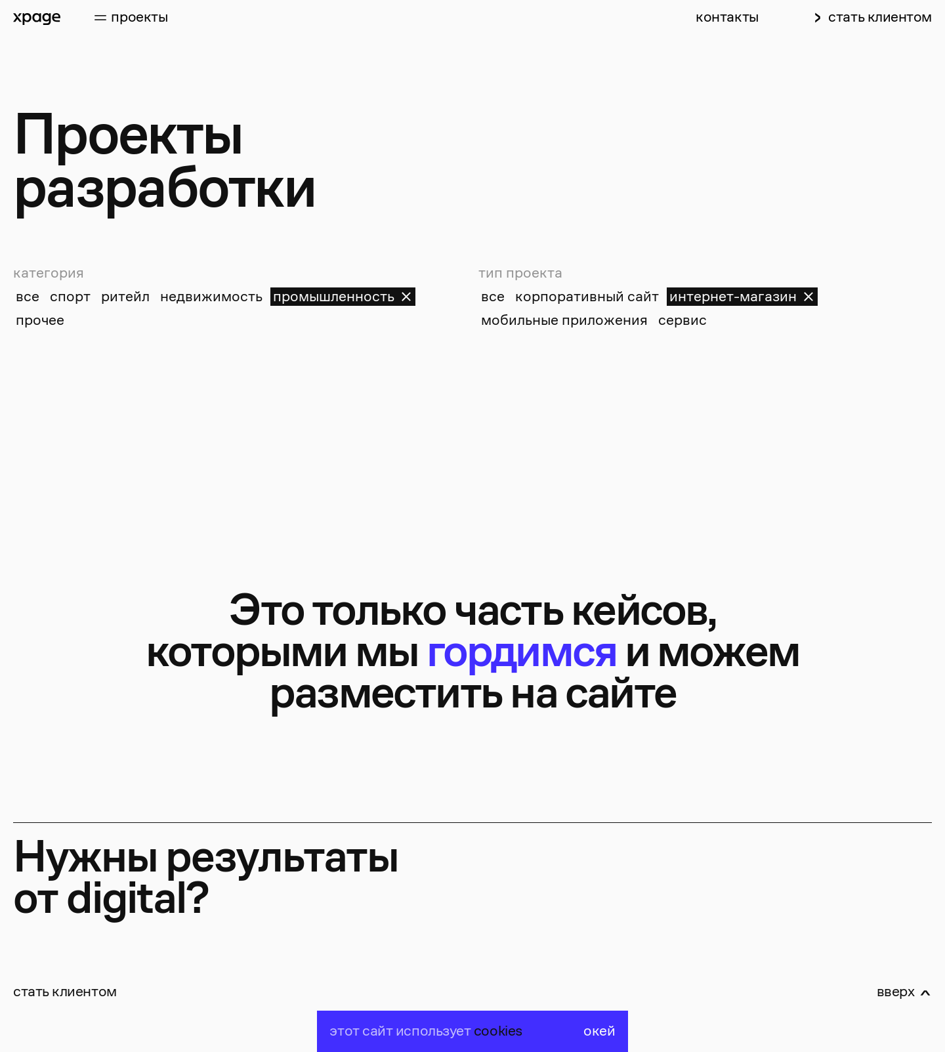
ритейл (125, 296)
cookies (498, 1031)
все (27, 296)
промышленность (343, 296)
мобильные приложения (564, 320)
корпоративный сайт (587, 296)
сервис (682, 320)
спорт (70, 296)
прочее (40, 320)
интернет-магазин (742, 296)
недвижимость (211, 296)
